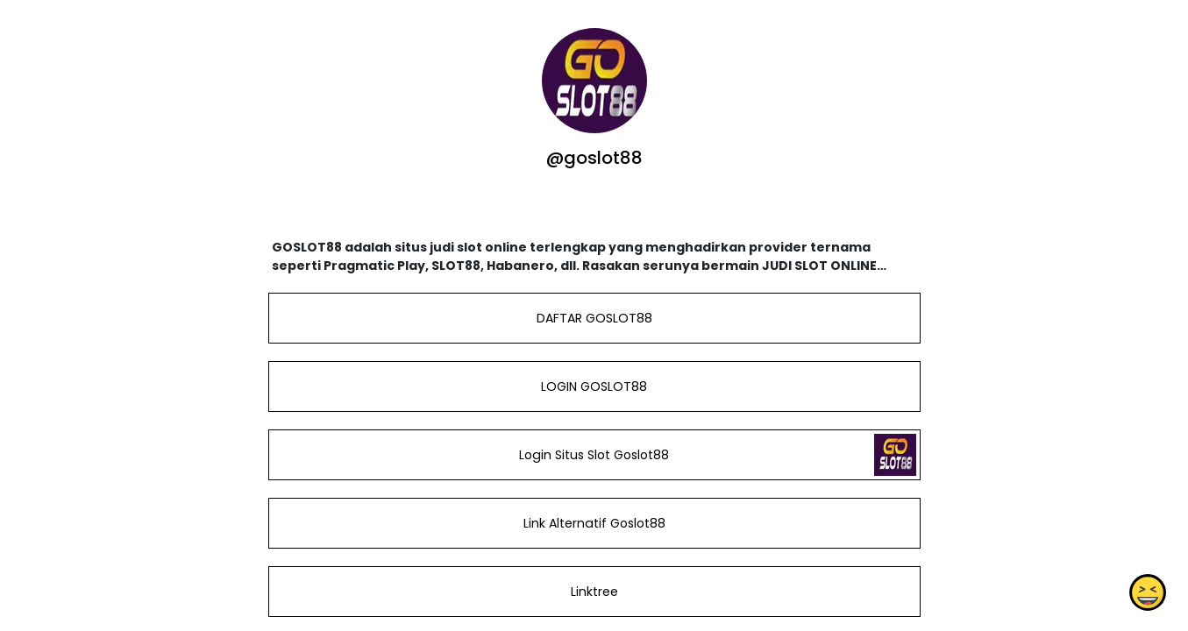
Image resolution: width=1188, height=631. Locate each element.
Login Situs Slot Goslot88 (594, 455)
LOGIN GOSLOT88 (594, 386)
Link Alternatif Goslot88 (594, 523)
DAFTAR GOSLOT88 (593, 318)
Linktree (593, 591)
